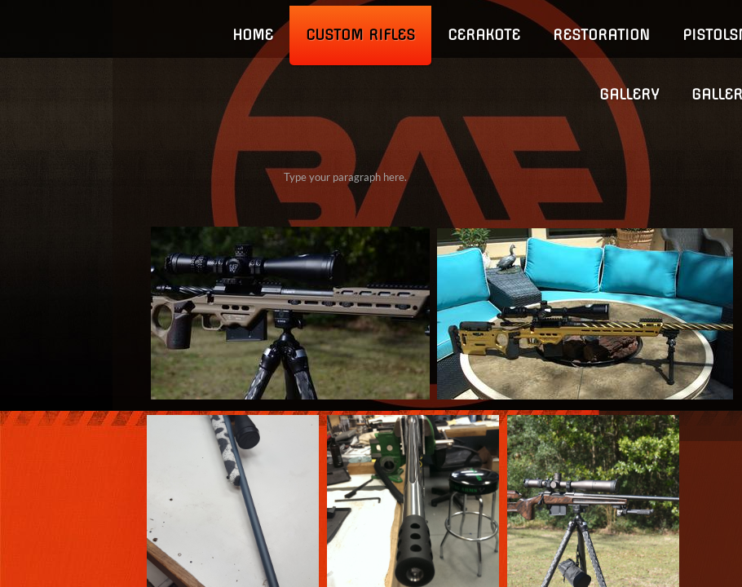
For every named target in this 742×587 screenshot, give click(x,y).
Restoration (601, 34)
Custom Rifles (360, 34)
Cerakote (484, 34)
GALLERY (629, 94)
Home (252, 34)
